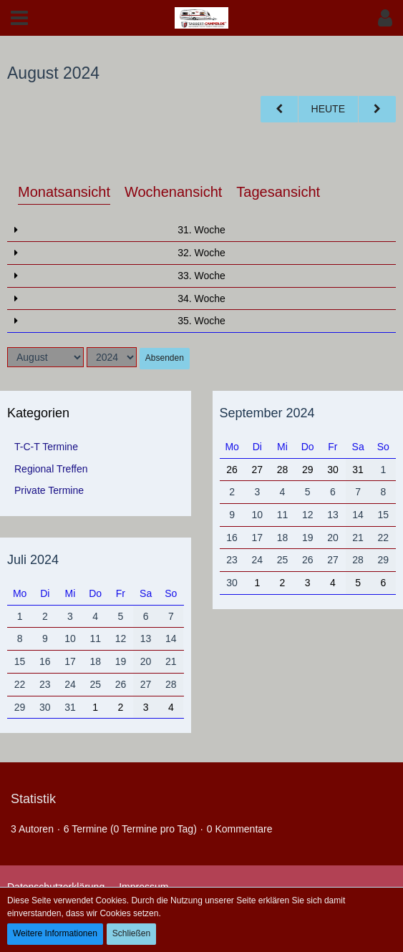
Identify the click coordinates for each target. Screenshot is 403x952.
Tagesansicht (278, 192)
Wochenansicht (173, 192)
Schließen (131, 933)
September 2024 (267, 413)
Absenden (164, 358)
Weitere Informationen (55, 933)
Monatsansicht (64, 192)
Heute (328, 109)
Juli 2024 (33, 560)
